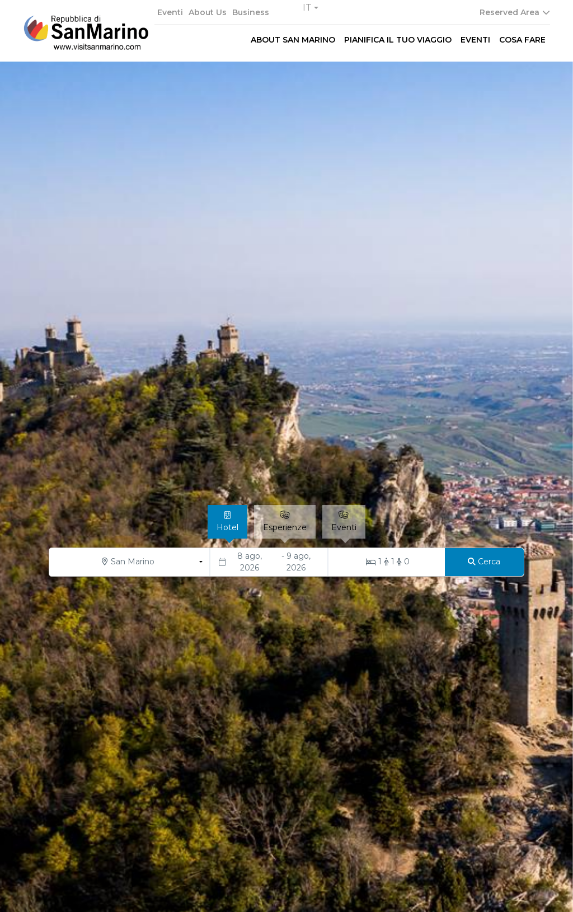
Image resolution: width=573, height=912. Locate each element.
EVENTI (475, 40)
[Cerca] (484, 562)
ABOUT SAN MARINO (293, 40)
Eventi (170, 12)
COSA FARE (522, 40)
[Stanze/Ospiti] (386, 562)
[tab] (227, 522)
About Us (208, 12)
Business (250, 12)
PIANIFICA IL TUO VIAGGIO (398, 40)
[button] (310, 8)
